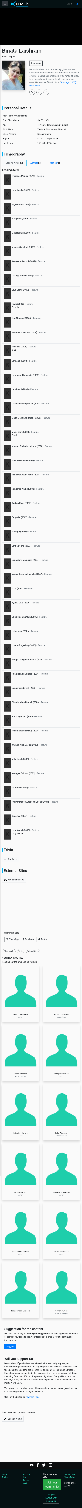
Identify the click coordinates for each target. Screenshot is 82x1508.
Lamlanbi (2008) (19, 361)
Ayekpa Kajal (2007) (21, 503)
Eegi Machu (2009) (21, 204)
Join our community (52, 1484)
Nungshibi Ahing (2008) (23, 489)
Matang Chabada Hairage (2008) (27, 446)
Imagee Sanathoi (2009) (23, 247)
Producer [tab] (54, 163)
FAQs (25, 1483)
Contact (26, 1480)
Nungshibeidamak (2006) (24, 688)
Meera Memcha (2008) (23, 460)
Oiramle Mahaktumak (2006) (25, 702)
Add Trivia (10, 859)
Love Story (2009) (20, 290)
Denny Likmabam (20, 1074)
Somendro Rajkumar (20, 1014)
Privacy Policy (69, 1477)
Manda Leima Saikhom (20, 1252)
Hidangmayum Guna (61, 1074)
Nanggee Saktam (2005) (23, 773)
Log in (69, 3)
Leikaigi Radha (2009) (22, 275)
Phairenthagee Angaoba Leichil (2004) (30, 802)
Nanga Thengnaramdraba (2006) (27, 659)
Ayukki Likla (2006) (21, 602)
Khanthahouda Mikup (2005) (25, 730)
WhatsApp (12, 939)
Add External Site (14, 880)
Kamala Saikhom (20, 1192)
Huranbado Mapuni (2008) (24, 332)
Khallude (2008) (19, 346)
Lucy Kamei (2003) (21, 830)
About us (26, 1474)
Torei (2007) (17, 588)
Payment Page (33, 1397)
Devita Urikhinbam (61, 1252)
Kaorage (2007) (68, 82)
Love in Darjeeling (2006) (24, 645)
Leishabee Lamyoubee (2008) (26, 403)
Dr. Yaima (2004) (20, 787)
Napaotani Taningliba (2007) (25, 560)
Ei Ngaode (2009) (20, 218)
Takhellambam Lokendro (20, 1311)
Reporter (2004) (19, 816)
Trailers (5, 1477)
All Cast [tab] (35, 163)
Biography (36, 63)
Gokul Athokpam (61, 1133)
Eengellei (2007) (19, 517)
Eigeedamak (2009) (21, 233)
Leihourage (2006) (20, 631)
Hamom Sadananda (61, 1014)
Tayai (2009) (18, 304)
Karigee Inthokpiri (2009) (24, 261)
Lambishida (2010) (21, 190)
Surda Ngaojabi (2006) (22, 716)
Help (25, 1477)
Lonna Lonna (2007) (21, 546)
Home (4, 1474)
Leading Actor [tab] (14, 163)
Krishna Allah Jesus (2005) (25, 745)
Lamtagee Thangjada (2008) (25, 375)
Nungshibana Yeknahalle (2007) (27, 574)
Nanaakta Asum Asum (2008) (26, 474)
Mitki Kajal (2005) (20, 759)
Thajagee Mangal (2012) (23, 176)
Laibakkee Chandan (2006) (25, 617)
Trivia (20, 951)
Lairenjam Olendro (20, 1133)
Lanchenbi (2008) (20, 389)
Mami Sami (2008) (21, 432)
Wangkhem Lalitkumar (61, 1192)
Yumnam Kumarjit (61, 1311)
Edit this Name (13, 1419)
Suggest (10, 1346)
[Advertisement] (41, 26)
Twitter (42, 939)
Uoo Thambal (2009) (22, 318)
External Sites (33, 951)
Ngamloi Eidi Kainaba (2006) (25, 674)
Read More (34, 85)
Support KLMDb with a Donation (51, 1497)
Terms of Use (69, 1474)
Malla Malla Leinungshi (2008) (26, 418)
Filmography (9, 951)
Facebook (28, 939)
